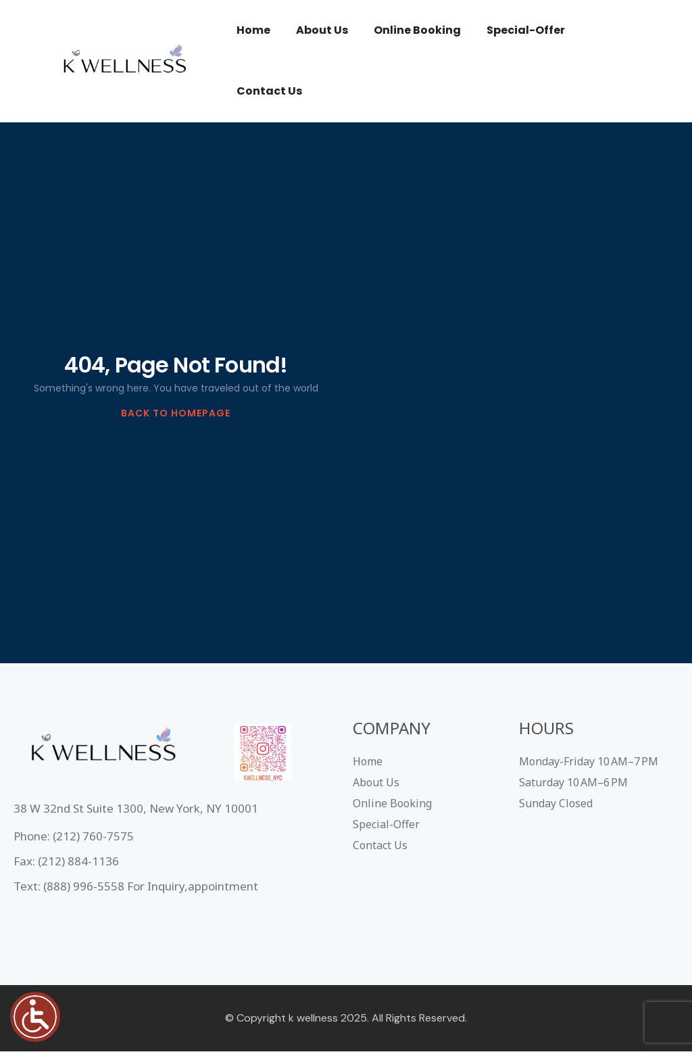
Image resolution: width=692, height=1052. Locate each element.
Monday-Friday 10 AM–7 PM (588, 761)
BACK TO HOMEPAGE (175, 413)
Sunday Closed (556, 803)
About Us (322, 30)
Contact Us (269, 91)
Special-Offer (526, 30)
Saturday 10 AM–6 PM (573, 782)
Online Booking (417, 30)
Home (253, 30)
